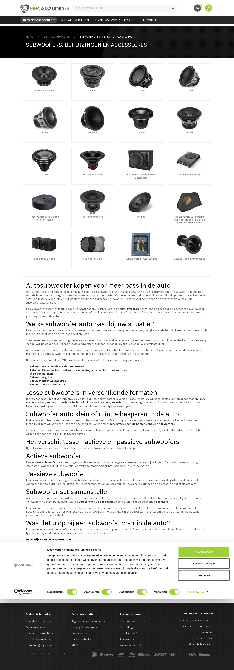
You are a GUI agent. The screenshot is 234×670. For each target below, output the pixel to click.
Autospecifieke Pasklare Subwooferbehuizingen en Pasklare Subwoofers (189, 219)
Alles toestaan (204, 622)
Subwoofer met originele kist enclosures (57, 366)
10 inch (141, 90)
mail (56, 591)
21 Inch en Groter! (93, 174)
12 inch (189, 90)
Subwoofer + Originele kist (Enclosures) (141, 176)
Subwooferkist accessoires (48, 381)
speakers (162, 501)
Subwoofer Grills (93, 258)
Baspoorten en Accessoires (189, 258)
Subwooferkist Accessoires (141, 258)
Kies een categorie (37, 20)
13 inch (44, 132)
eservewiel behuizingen (127, 424)
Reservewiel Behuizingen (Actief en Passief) (44, 218)
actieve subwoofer (44, 462)
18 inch (189, 132)
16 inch (141, 132)
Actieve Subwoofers (189, 174)
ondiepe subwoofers (161, 424)
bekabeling (105, 501)
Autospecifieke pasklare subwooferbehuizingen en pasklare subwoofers (78, 370)
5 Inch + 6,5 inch (44, 90)
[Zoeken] (125, 8)
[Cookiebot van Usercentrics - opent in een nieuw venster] (23, 663)
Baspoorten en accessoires (48, 384)
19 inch (44, 174)
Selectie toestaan (204, 634)
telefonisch (33, 591)
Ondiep (141, 216)
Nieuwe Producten (75, 20)
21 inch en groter (137, 402)
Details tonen (195, 662)
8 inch (92, 90)
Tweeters (133, 309)
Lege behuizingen (41, 373)
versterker (86, 501)
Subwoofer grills (41, 377)
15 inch (93, 132)
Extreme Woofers (93, 216)
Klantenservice (106, 20)
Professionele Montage (142, 20)
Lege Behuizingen (44, 258)
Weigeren (204, 646)
